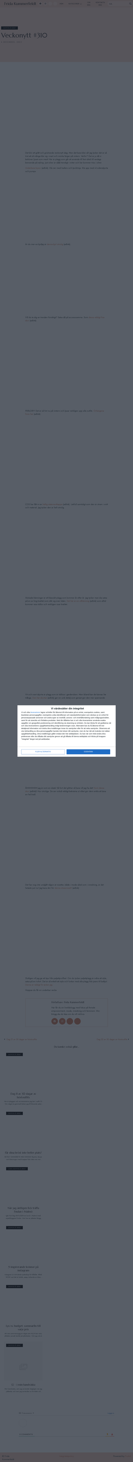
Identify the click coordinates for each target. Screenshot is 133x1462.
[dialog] (66, 731)
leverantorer (35, 712)
